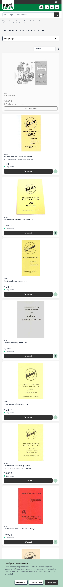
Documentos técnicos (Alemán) (34, 21)
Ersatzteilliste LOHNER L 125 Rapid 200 (18, 220)
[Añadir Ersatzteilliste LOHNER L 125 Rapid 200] (28, 233)
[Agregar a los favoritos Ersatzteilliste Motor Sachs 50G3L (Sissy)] (55, 542)
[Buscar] (56, 14)
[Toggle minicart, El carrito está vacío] (52, 7)
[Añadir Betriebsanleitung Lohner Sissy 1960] (28, 171)
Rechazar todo (36, 582)
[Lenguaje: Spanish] (56, 2)
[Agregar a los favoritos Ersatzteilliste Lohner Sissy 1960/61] (55, 481)
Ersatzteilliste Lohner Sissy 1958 (16, 404)
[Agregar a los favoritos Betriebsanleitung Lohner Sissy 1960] (55, 171)
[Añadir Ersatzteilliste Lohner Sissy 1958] (28, 417)
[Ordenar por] (44, 49)
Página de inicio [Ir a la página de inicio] (7, 21)
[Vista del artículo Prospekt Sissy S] (30, 108)
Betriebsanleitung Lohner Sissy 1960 (18, 156)
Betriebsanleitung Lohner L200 (15, 343)
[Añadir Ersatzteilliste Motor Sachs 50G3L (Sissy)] (28, 542)
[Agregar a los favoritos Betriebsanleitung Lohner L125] (55, 294)
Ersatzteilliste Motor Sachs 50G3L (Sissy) (19, 529)
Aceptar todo (51, 582)
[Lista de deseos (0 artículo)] (47, 7)
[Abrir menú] (57, 7)
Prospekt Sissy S (10, 95)
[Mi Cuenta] (41, 7)
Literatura (18, 21)
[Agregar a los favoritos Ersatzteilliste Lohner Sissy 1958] (55, 417)
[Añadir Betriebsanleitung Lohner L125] (28, 294)
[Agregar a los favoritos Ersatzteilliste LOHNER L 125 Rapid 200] (55, 233)
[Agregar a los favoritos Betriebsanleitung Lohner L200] (55, 356)
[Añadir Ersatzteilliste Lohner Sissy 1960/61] (28, 480)
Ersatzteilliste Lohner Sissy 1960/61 (17, 466)
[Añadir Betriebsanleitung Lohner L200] (28, 356)
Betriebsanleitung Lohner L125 (15, 281)
